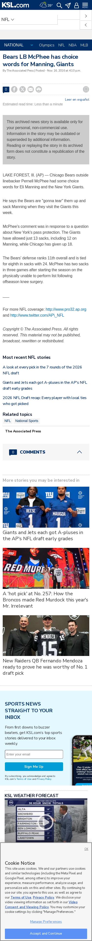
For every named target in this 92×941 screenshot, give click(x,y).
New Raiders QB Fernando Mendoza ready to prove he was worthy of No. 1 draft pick (45, 666)
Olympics (46, 45)
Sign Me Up (33, 766)
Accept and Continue (46, 933)
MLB (84, 45)
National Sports (26, 421)
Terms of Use (23, 779)
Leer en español (77, 99)
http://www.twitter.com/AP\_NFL (37, 315)
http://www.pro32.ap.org (66, 309)
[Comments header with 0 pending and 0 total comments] (46, 452)
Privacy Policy (44, 779)
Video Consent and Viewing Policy (41, 904)
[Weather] (46, 5)
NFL (61, 45)
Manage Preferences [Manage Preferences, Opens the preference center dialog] (46, 922)
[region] (46, 891)
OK (86, 849)
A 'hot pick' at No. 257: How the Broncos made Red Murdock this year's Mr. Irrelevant (45, 599)
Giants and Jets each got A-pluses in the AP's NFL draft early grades (43, 535)
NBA (73, 45)
